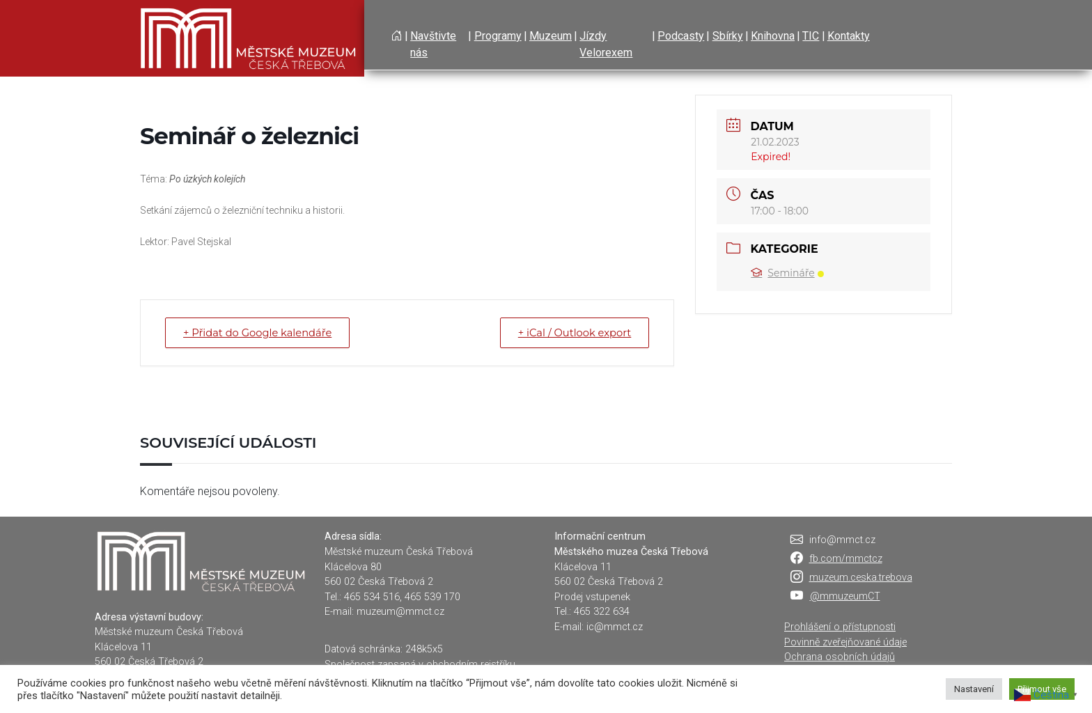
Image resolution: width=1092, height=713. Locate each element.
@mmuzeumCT (845, 596)
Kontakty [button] (848, 35)
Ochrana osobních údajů (839, 657)
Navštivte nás (433, 44)
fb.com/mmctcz (845, 559)
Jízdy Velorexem (605, 44)
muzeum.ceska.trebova (860, 577)
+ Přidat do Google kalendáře (261, 332)
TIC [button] (810, 35)
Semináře (787, 273)
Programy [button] (498, 35)
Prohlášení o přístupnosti (840, 627)
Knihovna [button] (773, 35)
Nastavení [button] (974, 689)
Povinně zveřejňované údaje (845, 642)
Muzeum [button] (550, 35)
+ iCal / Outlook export (571, 332)
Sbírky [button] (727, 35)
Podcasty (680, 35)
